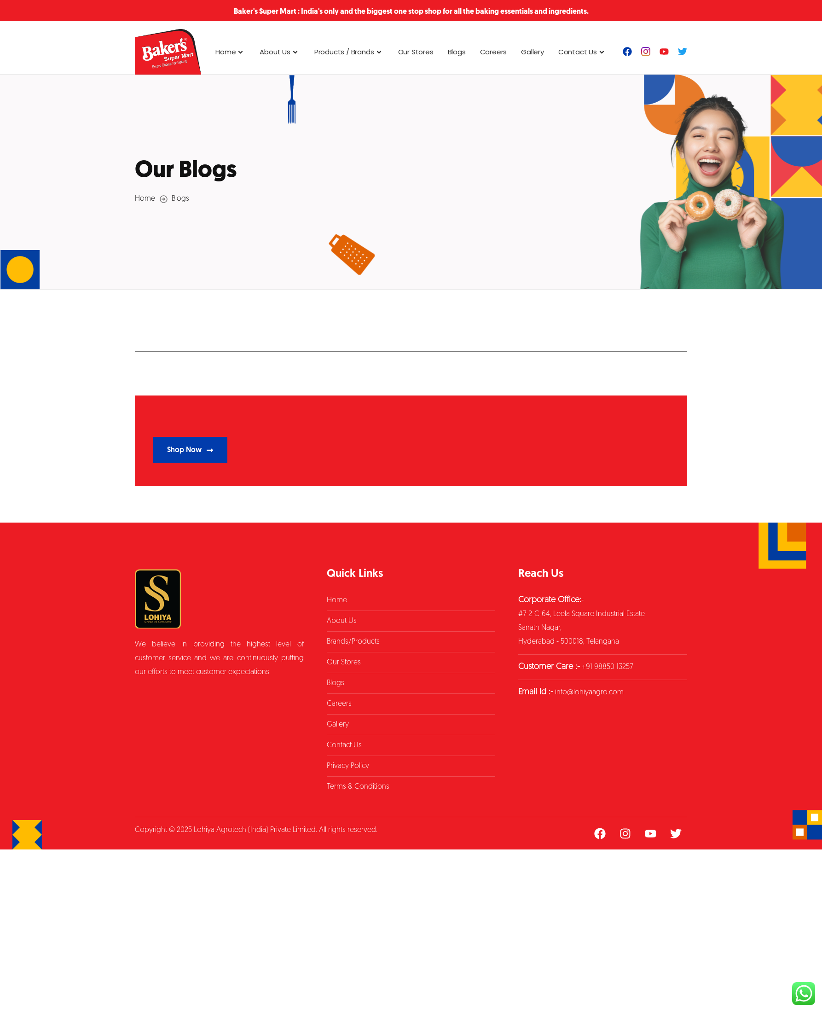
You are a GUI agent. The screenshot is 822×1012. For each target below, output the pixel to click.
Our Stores (416, 52)
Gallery (532, 52)
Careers (493, 52)
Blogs (457, 52)
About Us (280, 52)
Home (230, 52)
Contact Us (582, 52)
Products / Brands (349, 52)
